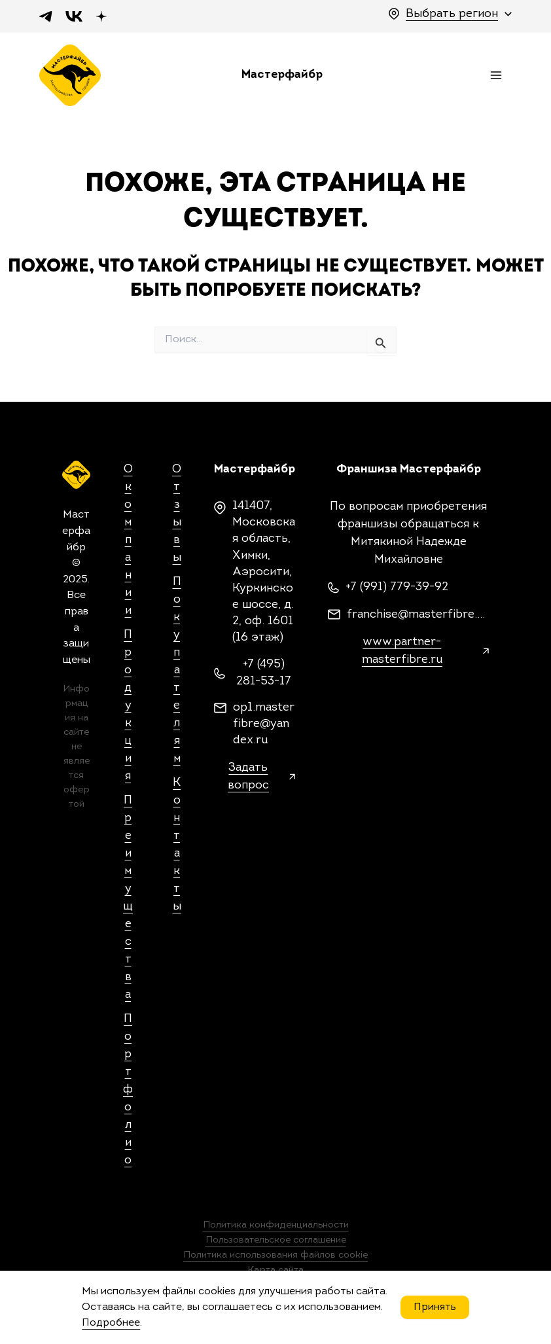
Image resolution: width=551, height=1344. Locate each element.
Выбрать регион (452, 14)
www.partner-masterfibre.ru (402, 654)
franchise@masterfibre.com (418, 618)
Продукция (128, 708)
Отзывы (176, 516)
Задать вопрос (248, 780)
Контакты (177, 847)
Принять (435, 1307)
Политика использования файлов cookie (275, 1257)
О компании (128, 543)
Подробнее (111, 1323)
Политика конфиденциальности (276, 1228)
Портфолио (128, 1092)
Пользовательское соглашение (275, 1242)
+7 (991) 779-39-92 (397, 590)
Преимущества (128, 900)
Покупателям (177, 673)
